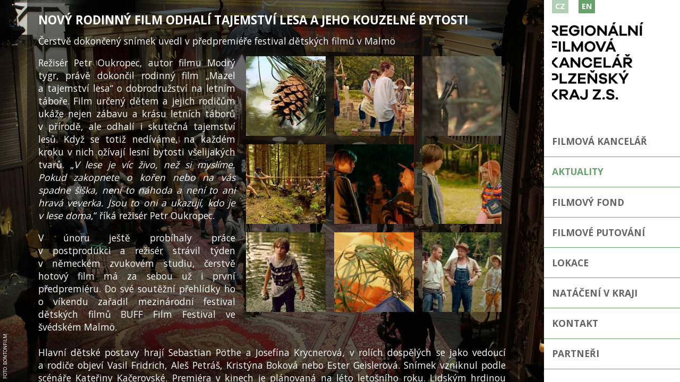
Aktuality (578, 172)
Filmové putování (599, 232)
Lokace (570, 263)
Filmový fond (588, 202)
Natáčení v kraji (595, 293)
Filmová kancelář (600, 141)
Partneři (575, 354)
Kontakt (575, 323)
